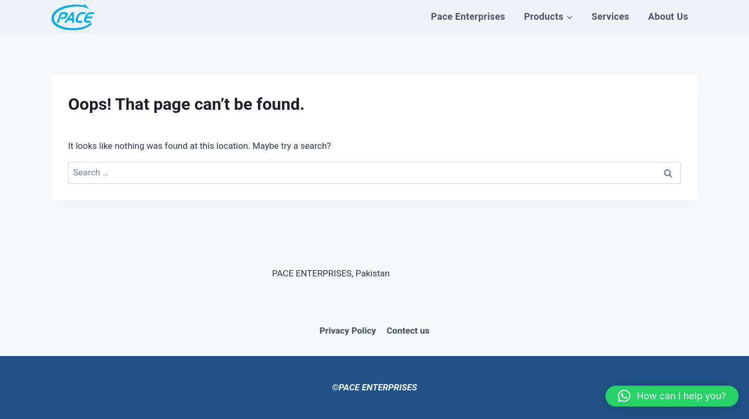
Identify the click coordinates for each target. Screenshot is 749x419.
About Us (668, 16)
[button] (672, 396)
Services (610, 16)
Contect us (407, 330)
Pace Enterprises (468, 16)
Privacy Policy (347, 330)
